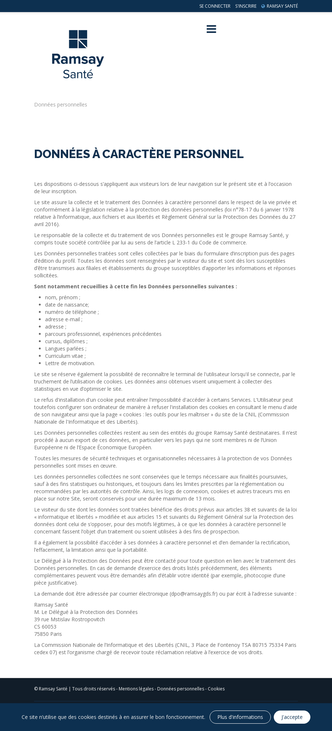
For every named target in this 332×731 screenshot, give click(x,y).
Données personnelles (180, 689)
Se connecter (214, 6)
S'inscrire (246, 6)
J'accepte (292, 716)
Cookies (216, 689)
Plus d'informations (240, 716)
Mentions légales (136, 689)
